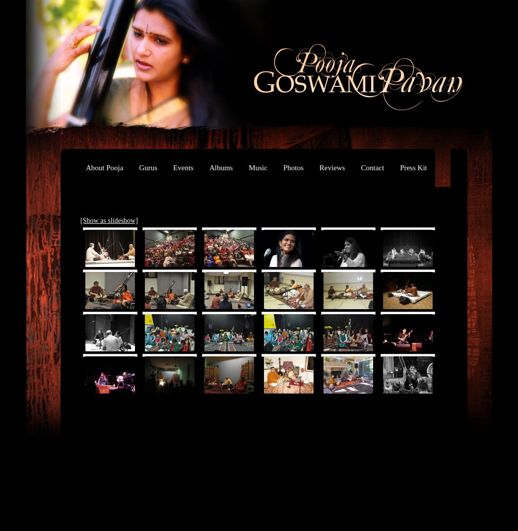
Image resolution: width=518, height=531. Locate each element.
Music (258, 168)
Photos (293, 168)
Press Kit (413, 168)
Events (183, 168)
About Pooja (104, 168)
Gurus (148, 168)
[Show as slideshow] (109, 220)
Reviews (332, 168)
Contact (372, 168)
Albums (221, 168)
